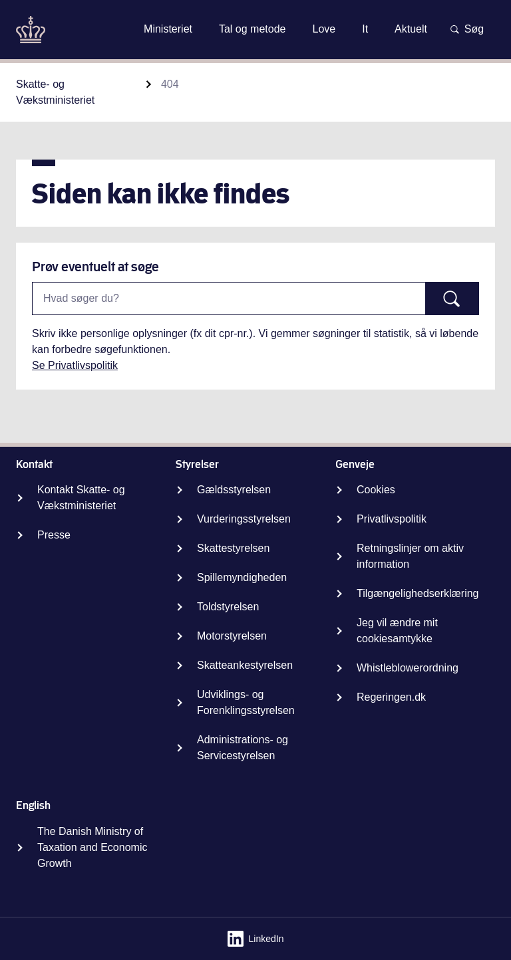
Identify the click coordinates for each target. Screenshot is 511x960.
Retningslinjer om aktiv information (410, 556)
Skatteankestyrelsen (245, 665)
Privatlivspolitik (391, 519)
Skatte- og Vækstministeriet (55, 92)
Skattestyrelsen (233, 548)
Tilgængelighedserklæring (418, 593)
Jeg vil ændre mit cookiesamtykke (397, 630)
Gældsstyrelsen (234, 489)
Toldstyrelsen (228, 606)
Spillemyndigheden (242, 577)
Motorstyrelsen (232, 636)
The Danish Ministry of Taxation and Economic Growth (92, 847)
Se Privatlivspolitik (75, 365)
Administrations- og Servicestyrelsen (242, 747)
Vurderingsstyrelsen (244, 519)
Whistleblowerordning (407, 667)
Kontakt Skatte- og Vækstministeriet (81, 497)
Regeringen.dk (391, 697)
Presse (54, 534)
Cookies (376, 489)
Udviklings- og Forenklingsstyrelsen (246, 702)
